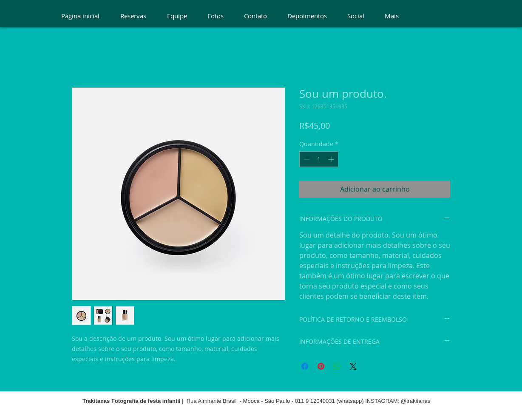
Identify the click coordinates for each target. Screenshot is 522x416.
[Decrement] (306, 159)
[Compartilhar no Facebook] (305, 366)
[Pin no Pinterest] (321, 366)
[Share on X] (353, 366)
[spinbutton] (318, 159)
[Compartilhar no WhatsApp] (337, 366)
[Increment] (331, 159)
